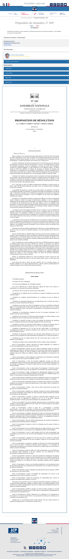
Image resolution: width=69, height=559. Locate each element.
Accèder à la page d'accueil (34, 8)
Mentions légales (16, 554)
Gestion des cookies (52, 554)
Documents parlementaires (26, 17)
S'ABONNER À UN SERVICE (39, 551)
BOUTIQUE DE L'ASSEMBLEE (13, 551)
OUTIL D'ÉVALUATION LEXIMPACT (54, 551)
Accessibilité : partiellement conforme (27, 554)
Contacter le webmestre (39, 554)
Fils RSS (46, 554)
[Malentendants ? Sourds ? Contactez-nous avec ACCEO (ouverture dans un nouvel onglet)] (24, 547)
